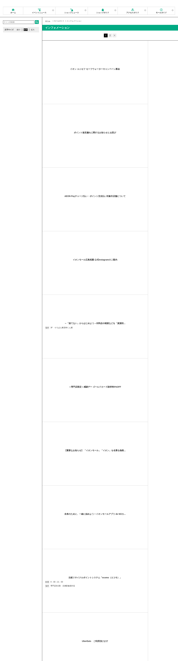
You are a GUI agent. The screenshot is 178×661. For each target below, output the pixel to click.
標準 (25, 30)
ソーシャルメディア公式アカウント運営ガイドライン (82, 636)
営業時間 (22, 636)
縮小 (18, 30)
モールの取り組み (51, 640)
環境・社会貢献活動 (32, 640)
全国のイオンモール (13, 640)
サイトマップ (10, 636)
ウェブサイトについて (48, 636)
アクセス (32, 636)
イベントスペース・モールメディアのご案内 (125, 636)
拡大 (33, 30)
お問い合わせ (152, 636)
